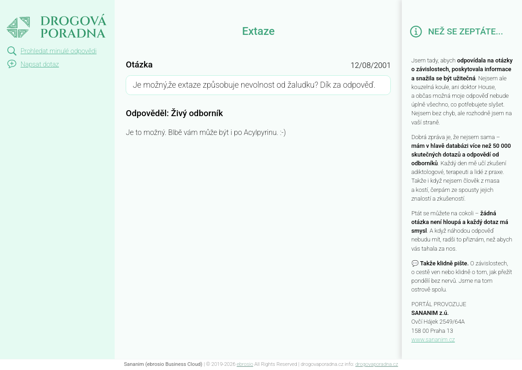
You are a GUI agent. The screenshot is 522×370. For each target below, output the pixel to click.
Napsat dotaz (40, 64)
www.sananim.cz (433, 339)
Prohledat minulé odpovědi (59, 51)
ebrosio (245, 364)
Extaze (16, 8)
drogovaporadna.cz (376, 364)
